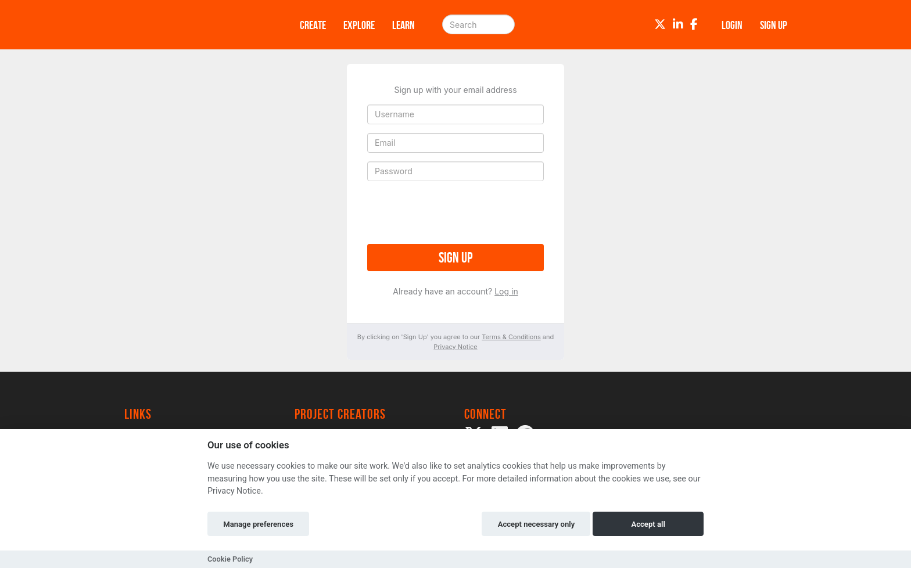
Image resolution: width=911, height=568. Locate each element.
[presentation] (455, 212)
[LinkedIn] (678, 24)
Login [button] (732, 25)
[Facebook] (694, 24)
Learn (403, 25)
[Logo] (197, 25)
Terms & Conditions (511, 337)
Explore (359, 25)
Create (313, 25)
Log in (506, 291)
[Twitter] (660, 24)
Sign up (455, 257)
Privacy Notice (455, 347)
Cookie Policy (230, 559)
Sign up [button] (773, 25)
